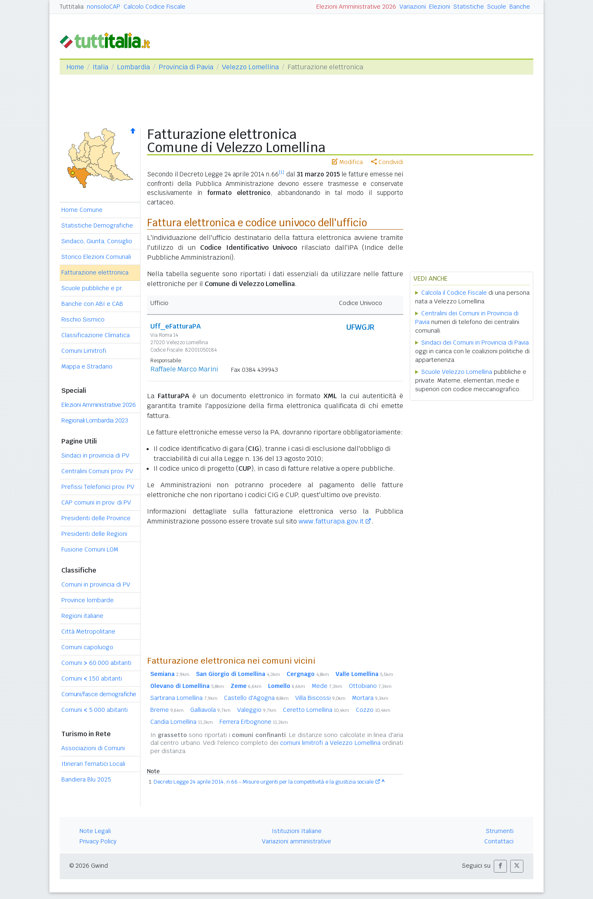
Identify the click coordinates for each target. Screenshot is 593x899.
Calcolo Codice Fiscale (154, 6)
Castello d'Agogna (256, 698)
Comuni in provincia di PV (95, 584)
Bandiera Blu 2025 (86, 779)
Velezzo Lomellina (250, 67)
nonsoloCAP (103, 6)
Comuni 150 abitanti (91, 678)
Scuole (496, 6)
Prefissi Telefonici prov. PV (97, 487)
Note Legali (95, 831)
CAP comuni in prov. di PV (96, 502)
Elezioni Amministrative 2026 (356, 6)
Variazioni (412, 6)
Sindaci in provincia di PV (95, 455)
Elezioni (439, 6)
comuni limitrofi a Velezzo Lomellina (330, 742)
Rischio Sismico (83, 319)
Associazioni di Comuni (93, 748)
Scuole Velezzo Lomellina (456, 372)
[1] (281, 172)
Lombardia (133, 67)
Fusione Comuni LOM (89, 549)
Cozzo (373, 710)
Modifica (347, 162)
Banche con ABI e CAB (92, 303)
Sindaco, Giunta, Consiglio (96, 241)
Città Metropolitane (88, 631)
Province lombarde (87, 600)
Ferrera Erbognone (253, 721)
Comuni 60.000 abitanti (96, 663)
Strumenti (500, 831)
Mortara (370, 698)
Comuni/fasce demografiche (98, 694)
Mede (327, 686)
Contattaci (499, 841)
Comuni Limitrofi (83, 350)
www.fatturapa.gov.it (331, 521)
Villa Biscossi (320, 698)
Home (75, 67)
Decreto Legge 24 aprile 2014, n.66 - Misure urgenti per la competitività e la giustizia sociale (264, 781)
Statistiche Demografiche (97, 225)
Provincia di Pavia (186, 67)
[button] (500, 866)
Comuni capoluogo (87, 647)
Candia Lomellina (181, 721)
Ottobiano (370, 686)
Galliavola (210, 710)
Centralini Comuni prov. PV (97, 471)
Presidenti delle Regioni (94, 534)
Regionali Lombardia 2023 (94, 420)
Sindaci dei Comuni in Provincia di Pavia (475, 342)
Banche (519, 6)
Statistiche (468, 6)
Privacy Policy (98, 841)
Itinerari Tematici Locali (93, 764)
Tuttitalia (72, 6)
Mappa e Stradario (86, 366)
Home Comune (82, 210)
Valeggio (256, 710)
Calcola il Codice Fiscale (454, 292)
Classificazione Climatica (95, 335)
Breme (167, 710)
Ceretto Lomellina (316, 710)
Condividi (387, 162)
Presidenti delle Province (96, 518)
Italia (100, 67)
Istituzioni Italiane (297, 831)
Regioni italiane (82, 616)
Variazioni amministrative (296, 841)
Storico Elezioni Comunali (96, 257)
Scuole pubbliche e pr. (92, 288)
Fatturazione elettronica (94, 272)
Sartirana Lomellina (183, 698)
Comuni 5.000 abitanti (94, 710)
